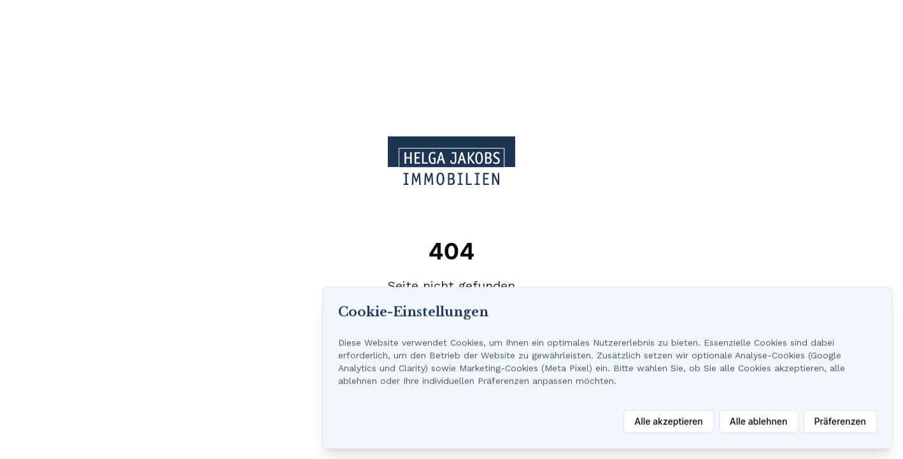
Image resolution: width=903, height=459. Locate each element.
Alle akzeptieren (668, 421)
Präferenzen (840, 421)
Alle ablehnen (759, 421)
